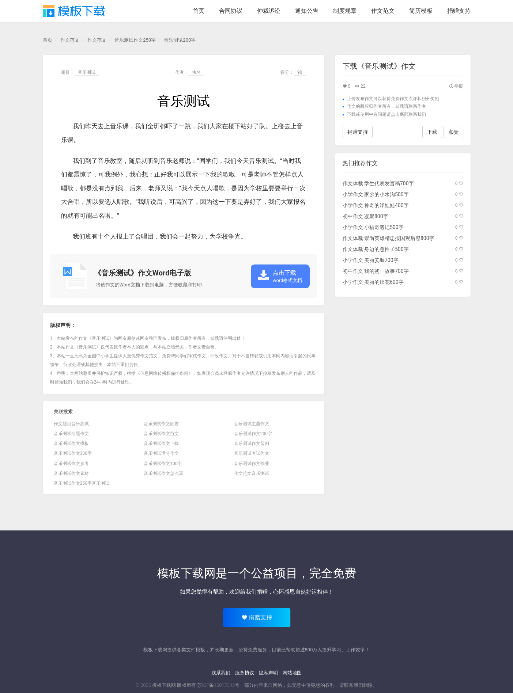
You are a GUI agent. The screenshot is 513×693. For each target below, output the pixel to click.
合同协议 (230, 10)
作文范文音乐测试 (251, 473)
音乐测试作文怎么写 (163, 473)
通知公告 (306, 10)
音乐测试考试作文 (251, 453)
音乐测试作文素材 (71, 473)
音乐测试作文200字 (253, 433)
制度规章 (345, 10)
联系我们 (220, 672)
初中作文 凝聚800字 (365, 216)
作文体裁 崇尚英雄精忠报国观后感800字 (388, 238)
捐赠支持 (459, 10)
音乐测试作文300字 (73, 453)
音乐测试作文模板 (71, 443)
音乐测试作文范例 (251, 443)
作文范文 (383, 10)
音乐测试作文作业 (251, 463)
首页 (198, 10)
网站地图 (292, 672)
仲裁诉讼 (268, 10)
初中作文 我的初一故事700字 (376, 271)
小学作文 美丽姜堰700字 (371, 260)
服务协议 (244, 672)
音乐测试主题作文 (251, 423)
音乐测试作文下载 (161, 443)
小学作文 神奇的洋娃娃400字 (376, 205)
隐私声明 (268, 672)
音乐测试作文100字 (163, 463)
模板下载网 (164, 685)
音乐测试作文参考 (71, 463)
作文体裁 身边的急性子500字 (376, 249)
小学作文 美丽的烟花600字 (373, 282)
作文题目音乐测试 (71, 423)
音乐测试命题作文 (71, 433)
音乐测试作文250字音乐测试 (81, 483)
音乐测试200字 (180, 40)
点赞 (453, 132)
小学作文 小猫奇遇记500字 (373, 227)
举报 (456, 86)
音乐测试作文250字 (135, 40)
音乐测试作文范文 (161, 433)
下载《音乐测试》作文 (379, 66)
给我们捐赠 (254, 592)
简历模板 (421, 10)
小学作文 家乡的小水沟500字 (376, 194)
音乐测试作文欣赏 (161, 423)
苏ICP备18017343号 (218, 685)
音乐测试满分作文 (161, 453)
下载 (351, 114)
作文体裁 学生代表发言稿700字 (378, 183)
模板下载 (74, 11)
